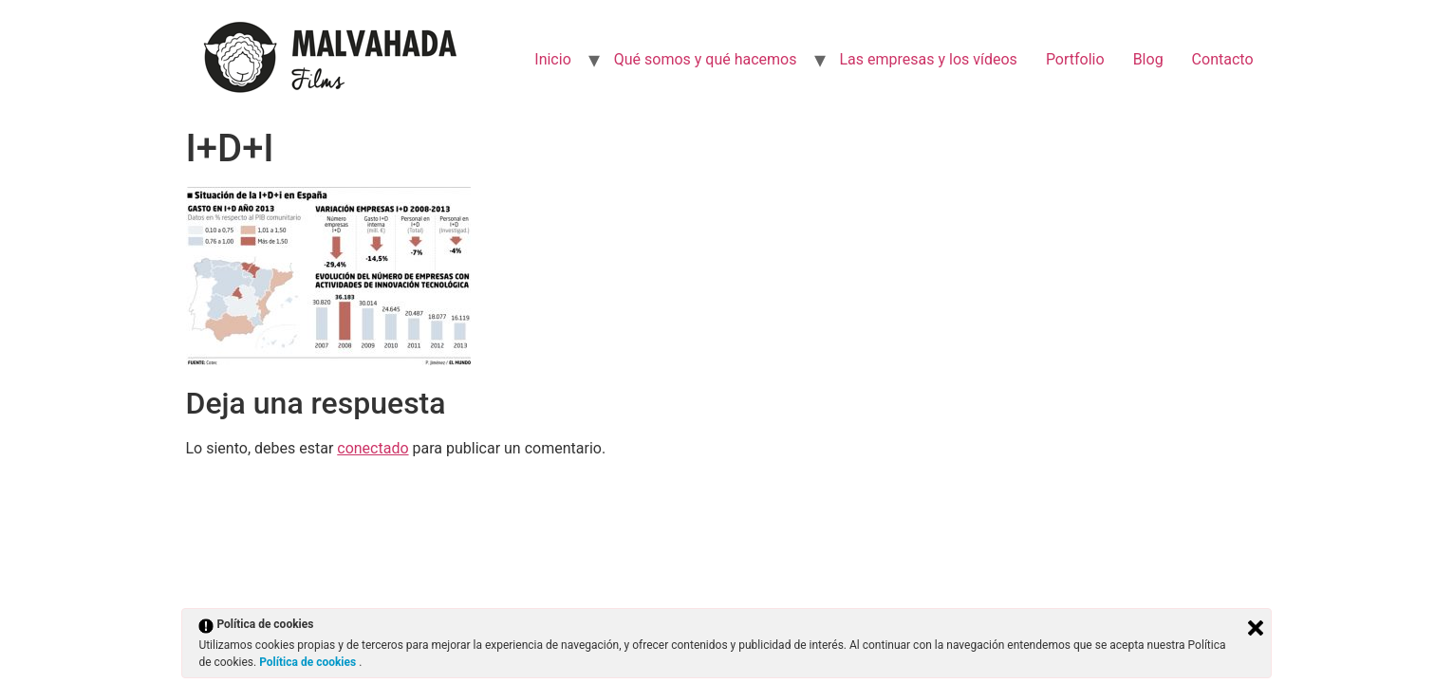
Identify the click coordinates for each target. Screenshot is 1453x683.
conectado (372, 448)
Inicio (552, 59)
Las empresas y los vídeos (928, 59)
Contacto (1223, 59)
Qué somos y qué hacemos (705, 59)
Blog (1148, 59)
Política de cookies (309, 662)
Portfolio (1075, 59)
